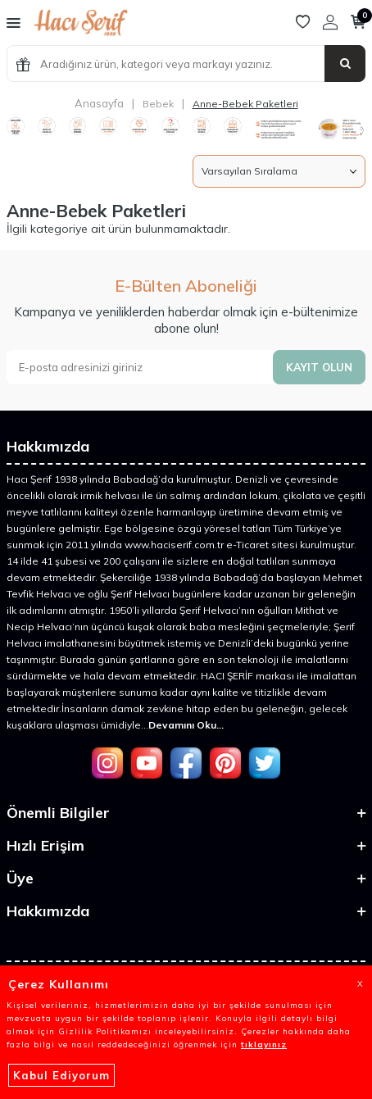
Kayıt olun (319, 367)
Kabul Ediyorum (61, 1075)
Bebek (158, 104)
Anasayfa (99, 103)
